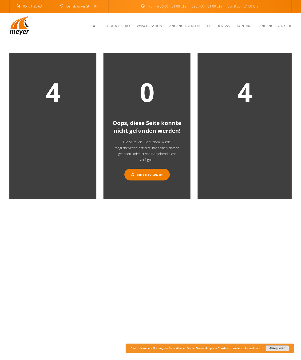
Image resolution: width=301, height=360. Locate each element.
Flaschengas (218, 25)
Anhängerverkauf (275, 25)
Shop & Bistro (117, 25)
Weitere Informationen (246, 348)
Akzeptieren (277, 348)
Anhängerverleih (184, 25)
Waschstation (149, 25)
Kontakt (244, 25)
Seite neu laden (147, 174)
